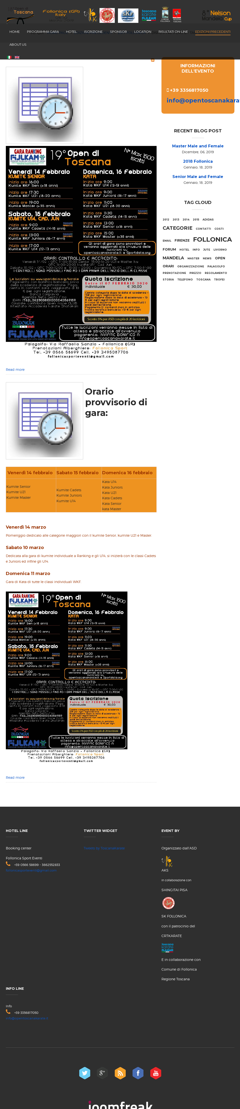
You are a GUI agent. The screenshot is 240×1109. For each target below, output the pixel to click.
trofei (219, 279)
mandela (173, 257)
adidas (208, 219)
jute (206, 249)
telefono (185, 279)
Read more (15, 369)
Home (14, 32)
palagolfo (216, 266)
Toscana (203, 279)
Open (220, 258)
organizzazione (190, 266)
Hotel (71, 32)
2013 (176, 219)
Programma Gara (43, 32)
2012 (166, 219)
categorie (177, 228)
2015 (196, 219)
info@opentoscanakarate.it (27, 1018)
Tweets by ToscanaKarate (104, 848)
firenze (182, 240)
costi (219, 228)
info (196, 249)
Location (142, 32)
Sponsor (118, 32)
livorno (220, 249)
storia (168, 279)
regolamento (216, 273)
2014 (186, 219)
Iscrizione (93, 32)
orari (168, 266)
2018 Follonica (198, 161)
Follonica (212, 239)
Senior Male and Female (197, 176)
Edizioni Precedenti (213, 32)
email (167, 240)
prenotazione (174, 273)
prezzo (195, 273)
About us (18, 44)
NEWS (207, 258)
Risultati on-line (173, 32)
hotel (184, 249)
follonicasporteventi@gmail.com (31, 870)
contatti (203, 228)
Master (193, 258)
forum (169, 249)
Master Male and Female (198, 146)
